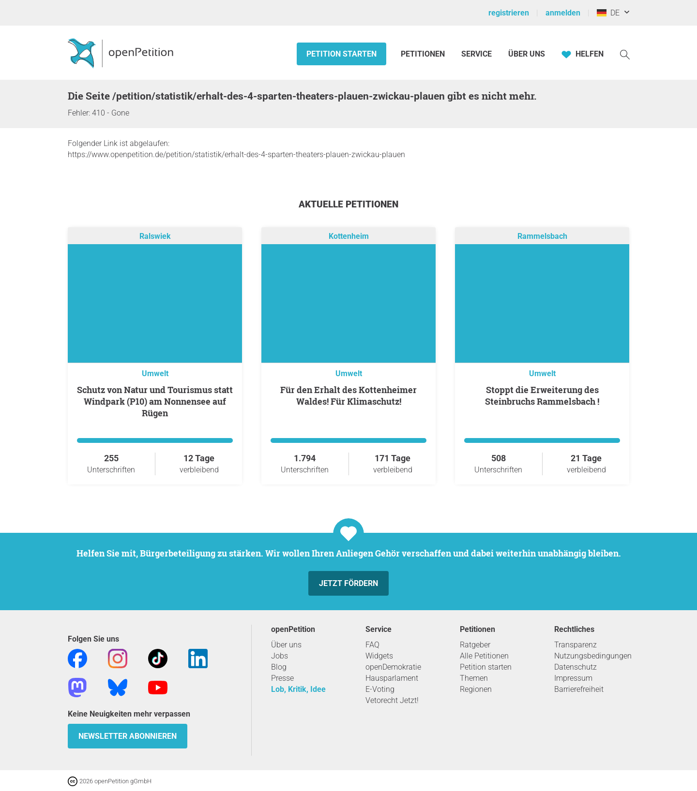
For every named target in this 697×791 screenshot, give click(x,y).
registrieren (508, 12)
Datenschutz (575, 667)
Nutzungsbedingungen (593, 655)
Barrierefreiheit (579, 689)
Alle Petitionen (484, 655)
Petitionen (424, 54)
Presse (282, 678)
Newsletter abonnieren (127, 736)
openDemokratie (393, 667)
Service (476, 54)
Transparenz (575, 644)
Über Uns (526, 54)
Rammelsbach (542, 236)
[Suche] (625, 53)
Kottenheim (349, 236)
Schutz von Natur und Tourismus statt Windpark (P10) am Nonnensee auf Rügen (155, 401)
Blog (279, 667)
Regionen (476, 689)
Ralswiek (155, 236)
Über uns (286, 644)
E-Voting (379, 689)
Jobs (279, 655)
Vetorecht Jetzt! (392, 700)
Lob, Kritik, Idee (298, 689)
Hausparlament (391, 678)
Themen (474, 678)
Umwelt (155, 373)
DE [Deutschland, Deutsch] (608, 12)
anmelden (562, 12)
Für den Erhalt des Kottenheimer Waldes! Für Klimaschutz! (348, 395)
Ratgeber (475, 644)
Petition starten (341, 54)
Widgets (379, 655)
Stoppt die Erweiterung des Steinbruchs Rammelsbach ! (542, 395)
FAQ (372, 644)
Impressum (573, 678)
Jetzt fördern (348, 583)
